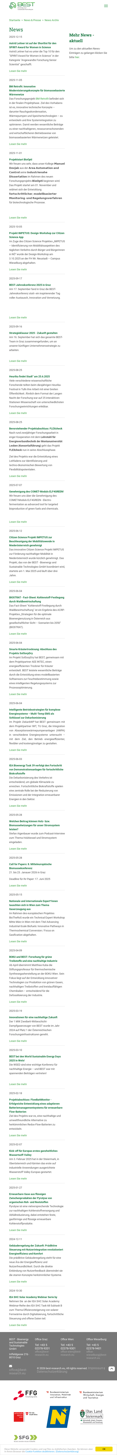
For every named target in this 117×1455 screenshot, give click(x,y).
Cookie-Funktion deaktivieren (39, 1451)
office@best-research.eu (42, 1353)
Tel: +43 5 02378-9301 (68, 1346)
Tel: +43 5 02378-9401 (93, 1346)
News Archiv (52, 20)
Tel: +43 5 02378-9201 (42, 1346)
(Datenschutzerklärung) (67, 1451)
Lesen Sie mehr (18, 70)
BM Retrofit (42, 98)
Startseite (14, 20)
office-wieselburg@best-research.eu (96, 1354)
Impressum (96, 1368)
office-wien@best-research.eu (71, 1353)
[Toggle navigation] (106, 6)
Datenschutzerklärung (52, 1371)
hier (77, 57)
